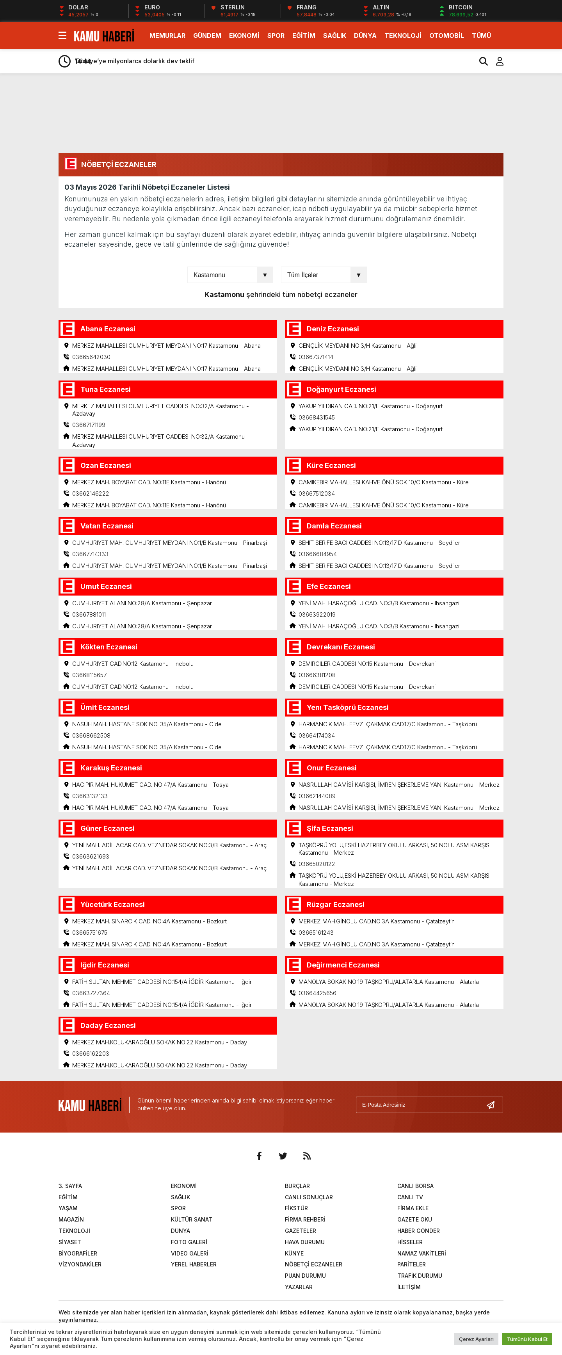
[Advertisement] (535, 202)
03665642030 (91, 357)
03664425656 (317, 993)
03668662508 (91, 735)
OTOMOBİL (446, 35)
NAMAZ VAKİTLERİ (421, 1253)
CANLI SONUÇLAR (309, 1197)
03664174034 (317, 735)
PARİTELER (411, 1264)
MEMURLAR (167, 35)
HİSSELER (410, 1242)
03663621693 (90, 856)
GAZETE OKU (414, 1219)
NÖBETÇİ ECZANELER (313, 1264)
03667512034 (317, 493)
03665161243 (316, 932)
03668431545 (317, 417)
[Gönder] (493, 1105)
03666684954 (318, 554)
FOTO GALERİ (189, 1242)
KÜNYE (294, 1253)
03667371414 (316, 357)
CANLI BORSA (415, 1186)
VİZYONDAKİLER (80, 1264)
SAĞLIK (334, 35)
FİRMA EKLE (413, 1208)
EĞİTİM (303, 35)
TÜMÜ (481, 35)
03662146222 (90, 493)
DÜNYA (365, 35)
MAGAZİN (71, 1219)
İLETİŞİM (409, 1287)
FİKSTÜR (296, 1208)
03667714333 (90, 554)
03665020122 (317, 864)
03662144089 (317, 796)
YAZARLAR (299, 1287)
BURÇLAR (297, 1186)
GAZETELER (300, 1230)
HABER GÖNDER (418, 1230)
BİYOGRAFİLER (78, 1253)
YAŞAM (68, 1208)
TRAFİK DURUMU (419, 1276)
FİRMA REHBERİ (305, 1219)
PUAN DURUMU (305, 1276)
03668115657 (89, 675)
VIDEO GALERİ (189, 1253)
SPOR (276, 35)
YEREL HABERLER (194, 1264)
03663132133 (90, 796)
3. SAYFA (70, 1186)
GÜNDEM (207, 35)
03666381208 (317, 675)
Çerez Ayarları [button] (476, 1339)
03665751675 (89, 932)
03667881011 (89, 614)
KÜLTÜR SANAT (191, 1219)
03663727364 (91, 993)
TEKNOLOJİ (403, 35)
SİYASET (70, 1242)
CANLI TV (410, 1197)
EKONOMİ (244, 35)
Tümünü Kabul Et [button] (527, 1339)
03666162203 (90, 1053)
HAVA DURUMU (305, 1242)
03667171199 (88, 425)
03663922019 (317, 614)
